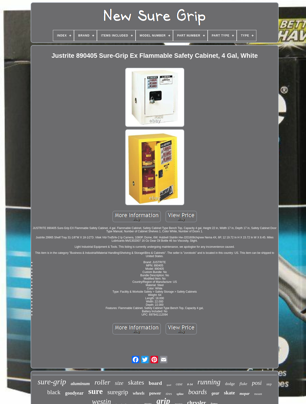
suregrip (117, 392)
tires (169, 394)
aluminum (80, 383)
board (155, 383)
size (119, 383)
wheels (138, 393)
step (269, 384)
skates (136, 382)
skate (229, 393)
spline (180, 394)
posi (257, 383)
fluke (243, 384)
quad (169, 385)
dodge (230, 384)
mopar (245, 394)
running (208, 382)
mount (258, 394)
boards (197, 392)
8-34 (190, 384)
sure (95, 391)
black (53, 392)
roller (102, 382)
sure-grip (52, 382)
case (179, 384)
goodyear (74, 393)
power (155, 393)
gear (215, 393)
